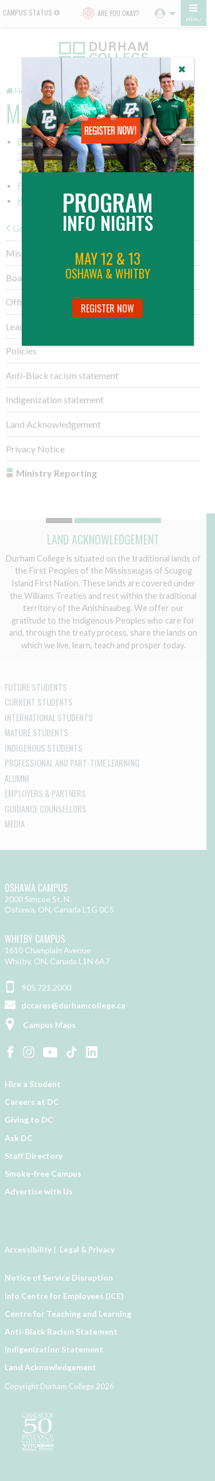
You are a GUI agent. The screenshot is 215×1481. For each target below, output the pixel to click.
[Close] (182, 68)
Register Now (107, 308)
